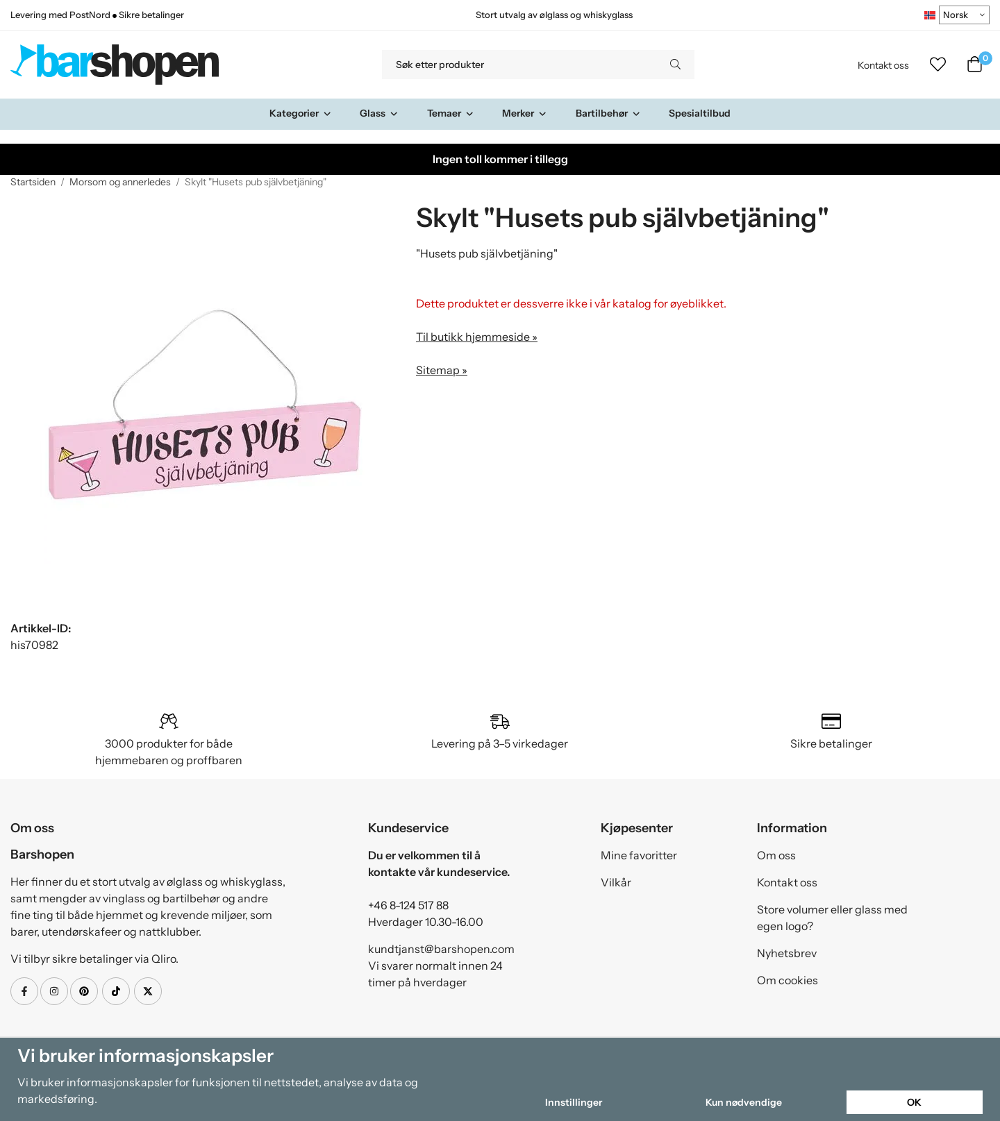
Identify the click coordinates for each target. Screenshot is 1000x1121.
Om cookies (787, 980)
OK (914, 1102)
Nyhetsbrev (787, 953)
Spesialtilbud (700, 113)
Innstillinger (573, 1102)
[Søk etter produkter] (519, 64)
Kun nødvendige (744, 1102)
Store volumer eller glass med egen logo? (832, 917)
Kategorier (300, 113)
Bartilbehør (608, 113)
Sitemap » (441, 370)
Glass (379, 113)
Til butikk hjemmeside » (477, 337)
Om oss (776, 855)
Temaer (450, 113)
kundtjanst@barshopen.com (441, 949)
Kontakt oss (883, 65)
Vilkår (616, 882)
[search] (675, 64)
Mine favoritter (639, 855)
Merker (524, 113)
